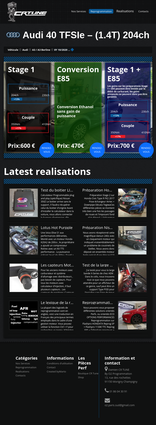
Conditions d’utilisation (60, 363)
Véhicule (18, 49)
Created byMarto (56, 371)
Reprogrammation (101, 11)
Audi (40, 49)
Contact (51, 367)
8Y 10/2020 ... (99, 49)
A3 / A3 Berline (66, 49)
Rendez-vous (47, 149)
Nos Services (78, 11)
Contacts (143, 11)
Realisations (125, 11)
